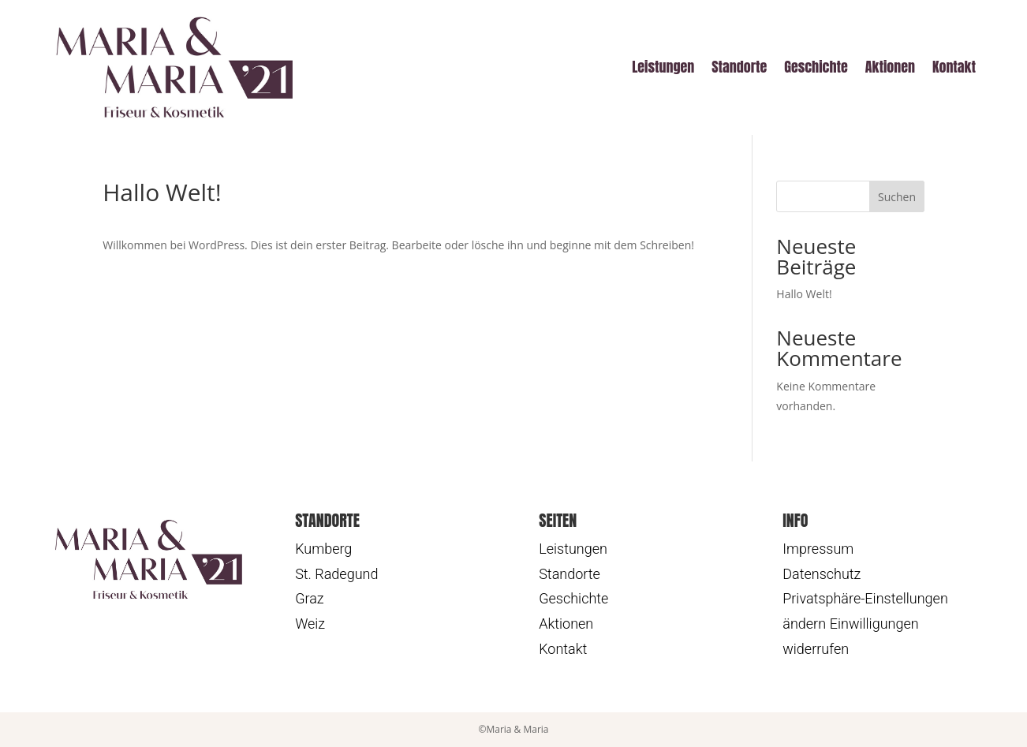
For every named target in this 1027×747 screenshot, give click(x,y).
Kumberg (323, 548)
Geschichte (816, 66)
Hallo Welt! (803, 293)
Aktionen (890, 66)
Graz (309, 598)
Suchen (897, 196)
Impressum (817, 548)
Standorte (739, 66)
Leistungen (663, 66)
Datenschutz (821, 574)
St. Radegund (336, 574)
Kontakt (954, 66)
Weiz (310, 623)
